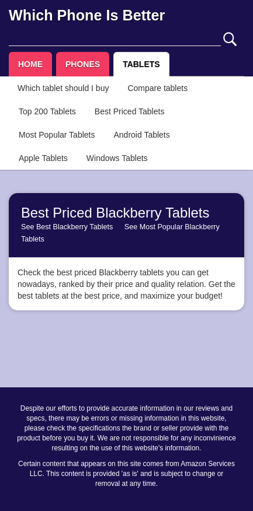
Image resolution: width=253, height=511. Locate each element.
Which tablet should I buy (63, 88)
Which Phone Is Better (87, 15)
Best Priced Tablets (130, 111)
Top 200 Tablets (47, 111)
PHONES (82, 64)
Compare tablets (157, 88)
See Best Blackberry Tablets (67, 227)
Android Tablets (141, 134)
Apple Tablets (43, 158)
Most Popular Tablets (57, 134)
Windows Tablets (117, 158)
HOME (30, 64)
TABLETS (141, 64)
